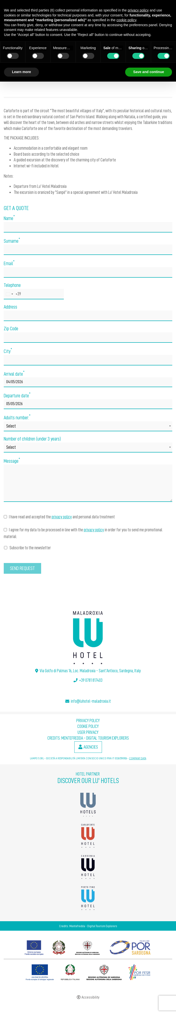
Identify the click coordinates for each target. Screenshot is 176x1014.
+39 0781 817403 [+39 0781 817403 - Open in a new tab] (90, 680)
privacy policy (62, 517)
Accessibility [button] (90, 997)
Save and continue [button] (148, 72)
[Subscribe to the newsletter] (5, 547)
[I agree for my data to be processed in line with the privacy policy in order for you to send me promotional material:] (5, 529)
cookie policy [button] (126, 20)
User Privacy (88, 732)
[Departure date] (88, 404)
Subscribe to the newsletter (27, 548)
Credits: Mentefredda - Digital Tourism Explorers (88, 738)
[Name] (88, 227)
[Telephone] (34, 294)
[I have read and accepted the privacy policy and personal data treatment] (5, 516)
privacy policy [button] (138, 10)
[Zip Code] (88, 337)
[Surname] (88, 249)
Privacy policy (88, 720)
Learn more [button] (21, 72)
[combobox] (12, 294)
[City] (88, 360)
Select (11, 426)
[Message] (88, 483)
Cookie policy (88, 726)
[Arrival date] (88, 382)
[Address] (88, 316)
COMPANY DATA (137, 758)
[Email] (88, 272)
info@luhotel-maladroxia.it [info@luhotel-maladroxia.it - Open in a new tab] (91, 701)
